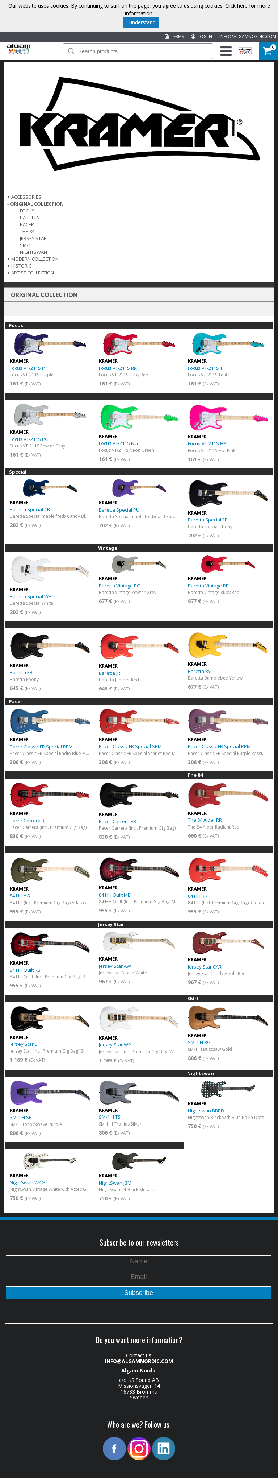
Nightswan (33, 252)
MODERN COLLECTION (35, 259)
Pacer (27, 224)
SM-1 (25, 245)
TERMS (174, 36)
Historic (21, 266)
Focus (27, 210)
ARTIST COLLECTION (32, 272)
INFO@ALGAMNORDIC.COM (247, 36)
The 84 (27, 231)
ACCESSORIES (26, 197)
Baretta (29, 217)
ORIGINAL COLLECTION (37, 204)
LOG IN (201, 36)
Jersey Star (33, 238)
